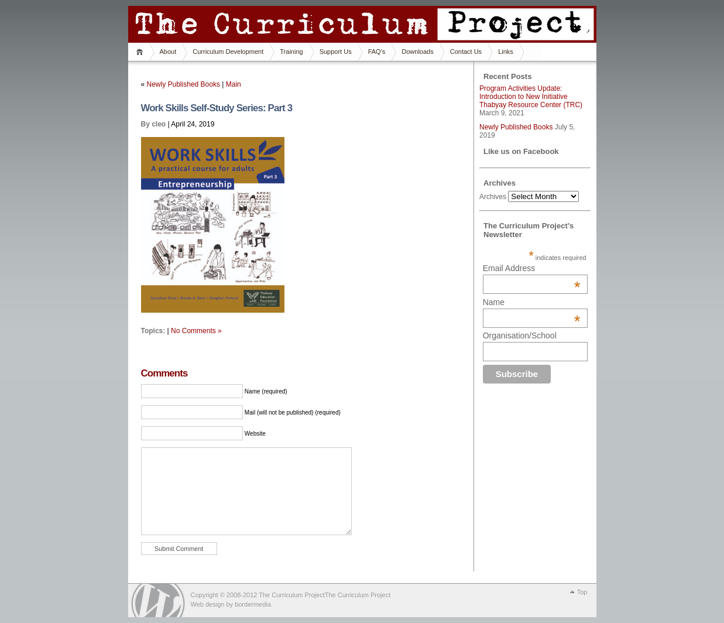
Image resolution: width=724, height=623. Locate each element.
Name (532, 302)
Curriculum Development (228, 51)
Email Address (532, 268)
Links (505, 51)
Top (582, 591)
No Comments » (196, 331)
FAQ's (377, 51)
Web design (208, 604)
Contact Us (466, 51)
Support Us (336, 51)
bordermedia (253, 604)
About (168, 51)
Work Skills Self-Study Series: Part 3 (217, 108)
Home (141, 52)
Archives (492, 197)
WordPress (158, 600)
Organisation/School (520, 335)
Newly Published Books (183, 84)
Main (233, 84)
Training (291, 51)
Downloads (417, 51)
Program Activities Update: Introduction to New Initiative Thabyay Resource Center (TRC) (530, 96)
